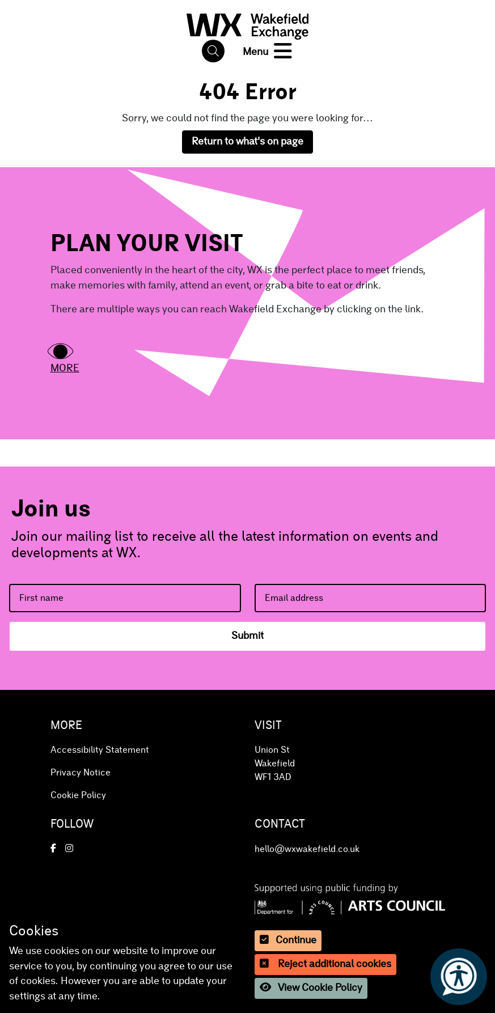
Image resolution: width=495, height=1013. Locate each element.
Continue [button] (288, 940)
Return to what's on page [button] (247, 142)
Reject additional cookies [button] (325, 964)
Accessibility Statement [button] (99, 750)
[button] (248, 24)
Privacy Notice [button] (80, 772)
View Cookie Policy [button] (311, 987)
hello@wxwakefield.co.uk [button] (307, 849)
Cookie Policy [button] (78, 795)
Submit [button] (247, 636)
